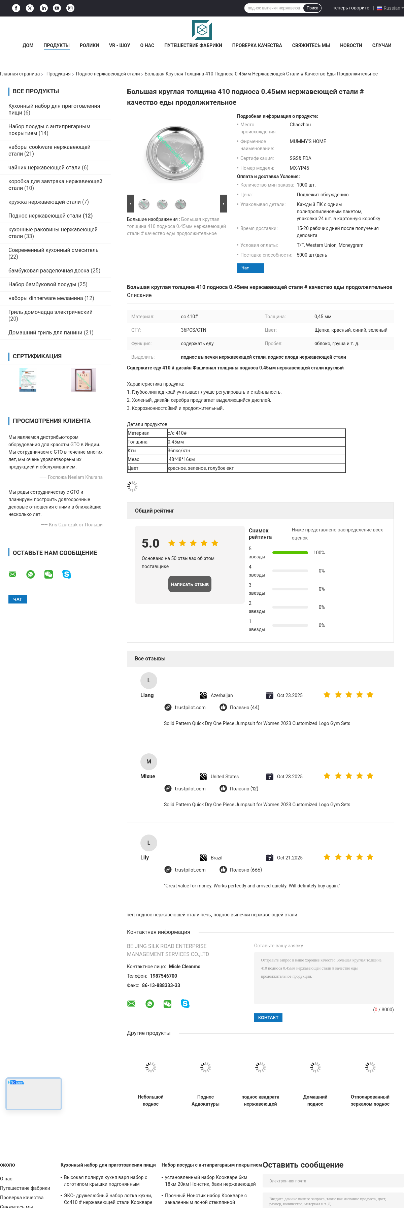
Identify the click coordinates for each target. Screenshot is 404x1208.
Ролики (89, 45)
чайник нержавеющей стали (44, 167)
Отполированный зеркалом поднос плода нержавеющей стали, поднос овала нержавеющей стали (370, 1100)
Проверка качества (257, 45)
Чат (245, 267)
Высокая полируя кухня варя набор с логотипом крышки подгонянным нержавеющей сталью (105, 1182)
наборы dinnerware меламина (45, 298)
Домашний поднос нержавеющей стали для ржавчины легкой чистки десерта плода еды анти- (315, 1100)
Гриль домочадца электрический (50, 312)
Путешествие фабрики (193, 45)
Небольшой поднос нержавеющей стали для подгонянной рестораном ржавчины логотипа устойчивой (150, 1100)
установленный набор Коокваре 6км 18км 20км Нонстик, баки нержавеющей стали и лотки (210, 1182)
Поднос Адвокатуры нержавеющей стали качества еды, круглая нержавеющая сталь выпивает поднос (205, 1100)
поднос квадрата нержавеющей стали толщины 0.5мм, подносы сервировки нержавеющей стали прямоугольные (260, 1100)
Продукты (57, 45)
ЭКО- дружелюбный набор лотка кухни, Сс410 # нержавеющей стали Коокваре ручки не (108, 1200)
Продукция (58, 73)
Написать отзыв (190, 584)
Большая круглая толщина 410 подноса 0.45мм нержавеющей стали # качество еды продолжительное (176, 226)
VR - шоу (119, 45)
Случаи (382, 45)
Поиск (312, 8)
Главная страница (20, 73)
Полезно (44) (244, 708)
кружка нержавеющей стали (44, 202)
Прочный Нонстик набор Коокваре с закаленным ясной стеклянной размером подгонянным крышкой (206, 1200)
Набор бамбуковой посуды (42, 284)
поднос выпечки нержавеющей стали (255, 914)
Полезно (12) (244, 789)
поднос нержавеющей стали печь (173, 914)
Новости (351, 45)
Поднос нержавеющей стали (108, 73)
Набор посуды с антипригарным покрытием (212, 1165)
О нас (147, 45)
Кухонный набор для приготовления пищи (108, 1165)
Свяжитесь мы (311, 45)
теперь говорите (351, 7)
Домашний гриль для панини (45, 332)
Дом (28, 45)
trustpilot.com (190, 708)
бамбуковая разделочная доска (48, 270)
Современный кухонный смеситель (53, 250)
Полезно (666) (246, 870)
